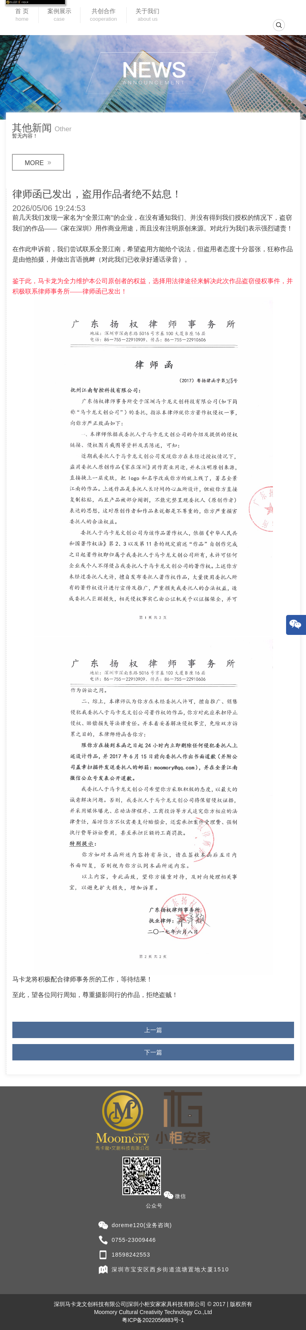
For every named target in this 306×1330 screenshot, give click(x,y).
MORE (38, 163)
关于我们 (147, 15)
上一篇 (153, 1030)
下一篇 (153, 1052)
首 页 (22, 15)
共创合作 (103, 15)
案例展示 (59, 15)
